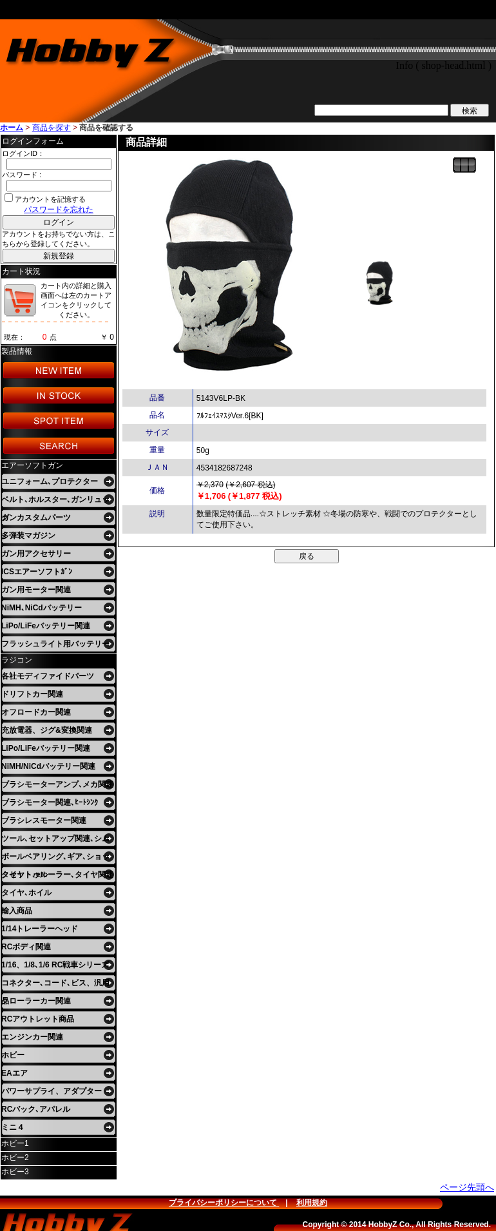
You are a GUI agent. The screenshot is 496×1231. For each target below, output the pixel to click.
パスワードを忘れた (58, 209)
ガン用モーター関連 (36, 589)
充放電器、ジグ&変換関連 (46, 730)
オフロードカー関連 (36, 712)
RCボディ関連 (26, 946)
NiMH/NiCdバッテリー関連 (48, 766)
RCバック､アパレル (35, 1109)
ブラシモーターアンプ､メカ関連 (57, 784)
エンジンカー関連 (32, 1037)
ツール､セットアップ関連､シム (55, 838)
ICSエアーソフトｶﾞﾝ (36, 571)
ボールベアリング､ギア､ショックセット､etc (55, 859)
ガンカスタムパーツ (36, 517)
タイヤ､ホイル (26, 892)
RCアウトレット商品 (37, 1018)
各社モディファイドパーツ (47, 676)
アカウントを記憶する (50, 199)
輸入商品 (16, 910)
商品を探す (51, 127)
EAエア (14, 1073)
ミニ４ (12, 1127)
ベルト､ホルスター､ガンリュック (55, 502)
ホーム (11, 127)
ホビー (12, 1055)
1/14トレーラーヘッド (39, 928)
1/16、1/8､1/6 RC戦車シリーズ (55, 964)
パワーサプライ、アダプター (51, 1091)
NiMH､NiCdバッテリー (41, 607)
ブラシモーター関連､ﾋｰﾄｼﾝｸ (49, 802)
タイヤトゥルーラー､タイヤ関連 (57, 874)
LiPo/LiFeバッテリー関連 (45, 625)
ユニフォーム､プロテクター (49, 481)
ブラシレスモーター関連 (43, 820)
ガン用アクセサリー (36, 553)
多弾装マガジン (28, 535)
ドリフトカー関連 (32, 694)
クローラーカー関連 (36, 1000)
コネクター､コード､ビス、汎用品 (55, 985)
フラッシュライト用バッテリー (55, 643)
